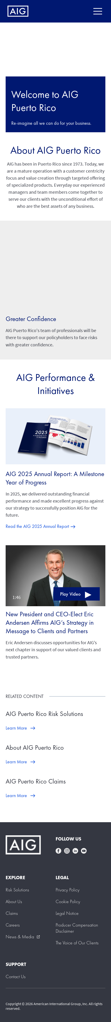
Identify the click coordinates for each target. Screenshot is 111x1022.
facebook (58, 851)
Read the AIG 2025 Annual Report (37, 526)
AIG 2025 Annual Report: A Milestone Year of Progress (55, 478)
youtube (84, 851)
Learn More (16, 728)
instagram (67, 851)
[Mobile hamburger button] (97, 11)
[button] (55, 574)
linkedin (75, 851)
